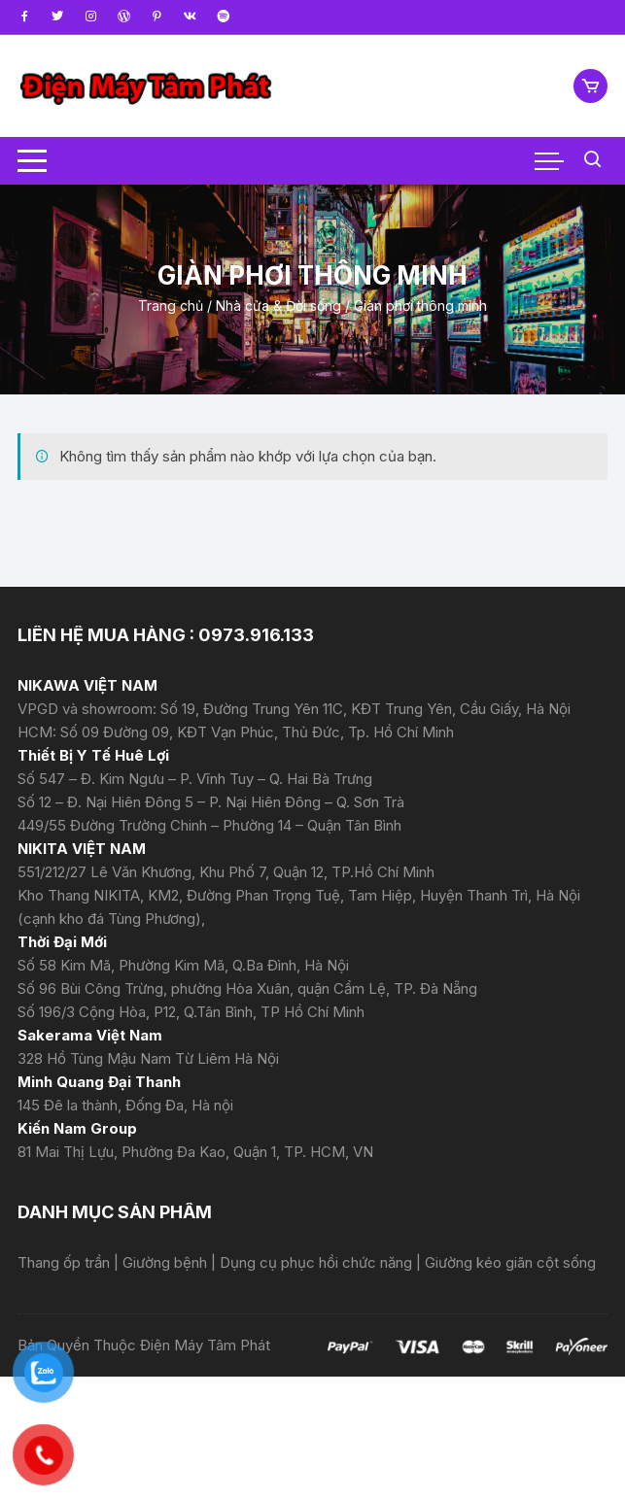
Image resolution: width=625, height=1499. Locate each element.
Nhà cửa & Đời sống (278, 305)
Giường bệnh (166, 1262)
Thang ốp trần (65, 1262)
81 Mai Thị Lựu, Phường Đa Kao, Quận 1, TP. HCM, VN (195, 1151)
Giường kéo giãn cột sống (510, 1262)
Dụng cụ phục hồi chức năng (318, 1262)
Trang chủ (170, 305)
